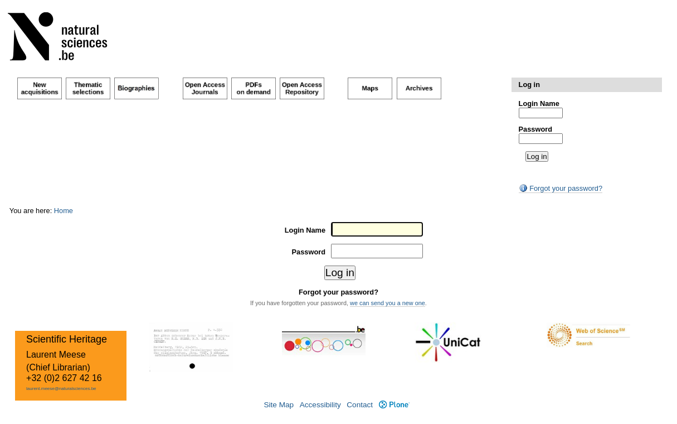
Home (63, 210)
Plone (394, 405)
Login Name (539, 103)
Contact (360, 405)
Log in (529, 84)
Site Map (279, 405)
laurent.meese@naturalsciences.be (61, 388)
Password (535, 129)
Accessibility (320, 405)
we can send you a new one (387, 303)
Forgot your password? (560, 188)
